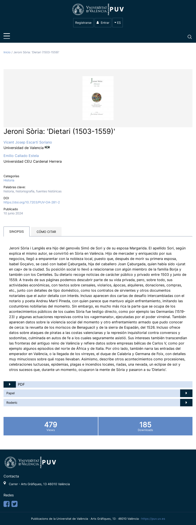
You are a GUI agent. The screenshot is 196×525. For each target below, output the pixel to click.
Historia (9, 180)
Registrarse (83, 22)
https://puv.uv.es (153, 518)
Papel (10, 393)
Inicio (7, 52)
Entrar (103, 22)
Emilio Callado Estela (21, 155)
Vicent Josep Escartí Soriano (28, 142)
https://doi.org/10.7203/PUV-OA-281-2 (32, 202)
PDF (21, 384)
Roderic (11, 402)
